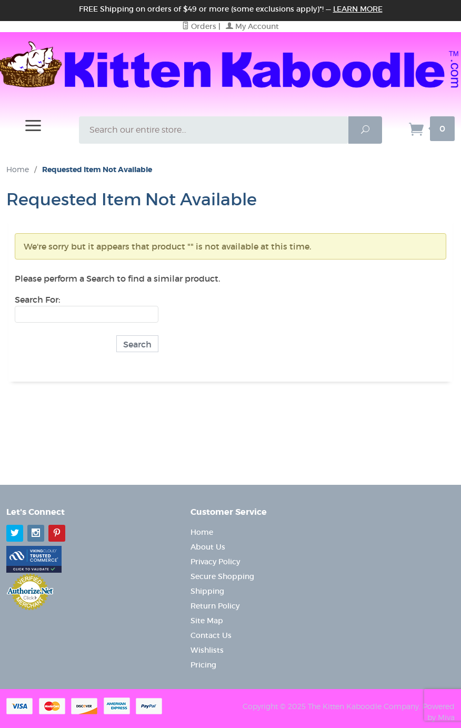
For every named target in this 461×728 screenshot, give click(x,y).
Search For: (37, 299)
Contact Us (211, 635)
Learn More (358, 9)
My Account (252, 26)
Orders (199, 26)
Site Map (207, 620)
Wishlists (207, 650)
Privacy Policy (215, 561)
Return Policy (215, 606)
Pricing (203, 665)
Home (17, 169)
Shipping (207, 591)
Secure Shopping (222, 576)
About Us (208, 547)
